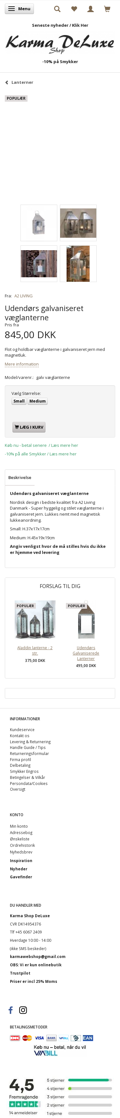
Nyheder (18, 868)
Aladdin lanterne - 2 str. (34, 650)
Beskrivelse (19, 477)
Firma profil (20, 759)
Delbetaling (20, 765)
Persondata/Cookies (29, 783)
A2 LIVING (23, 296)
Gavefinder (21, 876)
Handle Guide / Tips (28, 747)
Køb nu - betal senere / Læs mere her (41, 445)
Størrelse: (26, 393)
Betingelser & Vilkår (27, 777)
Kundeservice (22, 729)
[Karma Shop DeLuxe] (60, 41)
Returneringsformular (29, 753)
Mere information (22, 364)
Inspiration (21, 860)
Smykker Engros (24, 771)
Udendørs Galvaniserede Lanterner (86, 653)
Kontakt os (19, 735)
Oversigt (17, 789)
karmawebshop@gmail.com (38, 956)
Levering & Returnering (30, 741)
